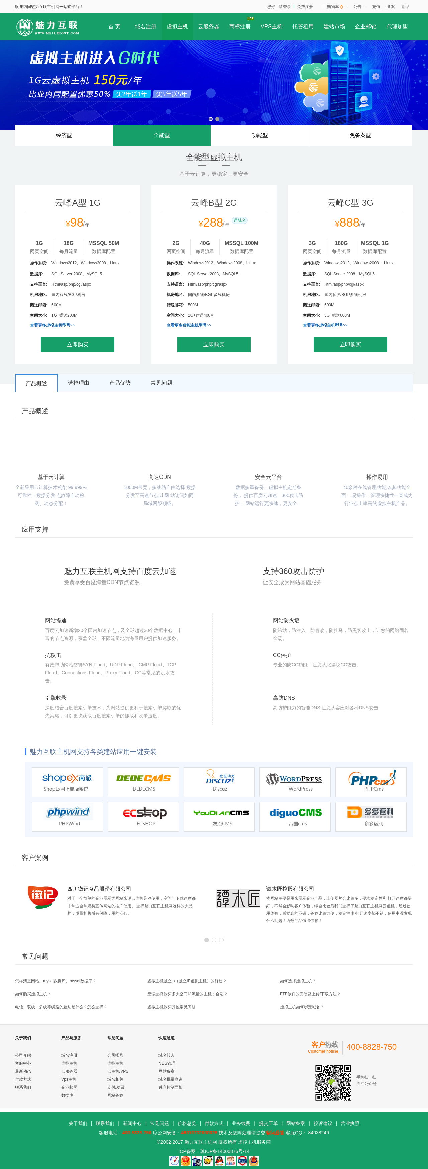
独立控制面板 (170, 1087)
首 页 (114, 26)
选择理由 (78, 383)
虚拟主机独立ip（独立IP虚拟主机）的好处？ (187, 981)
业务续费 (241, 1123)
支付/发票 (115, 1087)
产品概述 (36, 383)
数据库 (67, 1095)
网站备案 (115, 1095)
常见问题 (161, 383)
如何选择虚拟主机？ (298, 981)
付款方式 (23, 1079)
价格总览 (187, 1123)
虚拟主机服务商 (254, 1142)
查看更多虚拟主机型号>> (52, 325)
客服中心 (23, 1063)
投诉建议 (323, 1123)
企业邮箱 (366, 26)
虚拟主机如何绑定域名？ (302, 1007)
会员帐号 (115, 1055)
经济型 (64, 135)
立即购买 (77, 344)
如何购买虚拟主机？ (33, 994)
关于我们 (78, 1123)
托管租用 (303, 26)
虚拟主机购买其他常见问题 (171, 1007)
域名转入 (166, 1055)
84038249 (318, 1132)
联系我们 (23, 1087)
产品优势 (120, 383)
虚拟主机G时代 (214, 85)
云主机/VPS (117, 1071)
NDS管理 (166, 1063)
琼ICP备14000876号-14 (225, 1151)
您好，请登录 (279, 6)
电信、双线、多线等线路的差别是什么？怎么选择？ (61, 1007)
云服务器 (208, 26)
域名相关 (115, 1079)
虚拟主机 (177, 26)
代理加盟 (397, 26)
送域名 (240, 220)
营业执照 (350, 1123)
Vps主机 (68, 1079)
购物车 (335, 7)
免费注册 (305, 6)
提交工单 (268, 1123)
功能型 (260, 135)
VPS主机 (271, 26)
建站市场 (334, 26)
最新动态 (23, 1071)
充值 (376, 6)
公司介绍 (23, 1055)
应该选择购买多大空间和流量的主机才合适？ (187, 994)
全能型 (162, 139)
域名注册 (145, 26)
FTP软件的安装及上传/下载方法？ (310, 994)
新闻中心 (132, 1123)
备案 (391, 6)
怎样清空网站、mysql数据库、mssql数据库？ (55, 981)
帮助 (406, 6)
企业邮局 (69, 1087)
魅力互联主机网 (200, 1142)
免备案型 (360, 135)
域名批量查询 (170, 1079)
